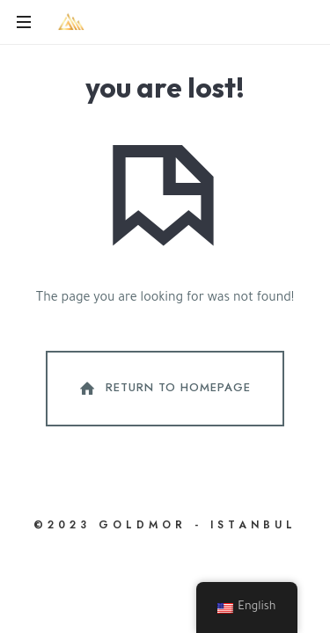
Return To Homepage (164, 388)
